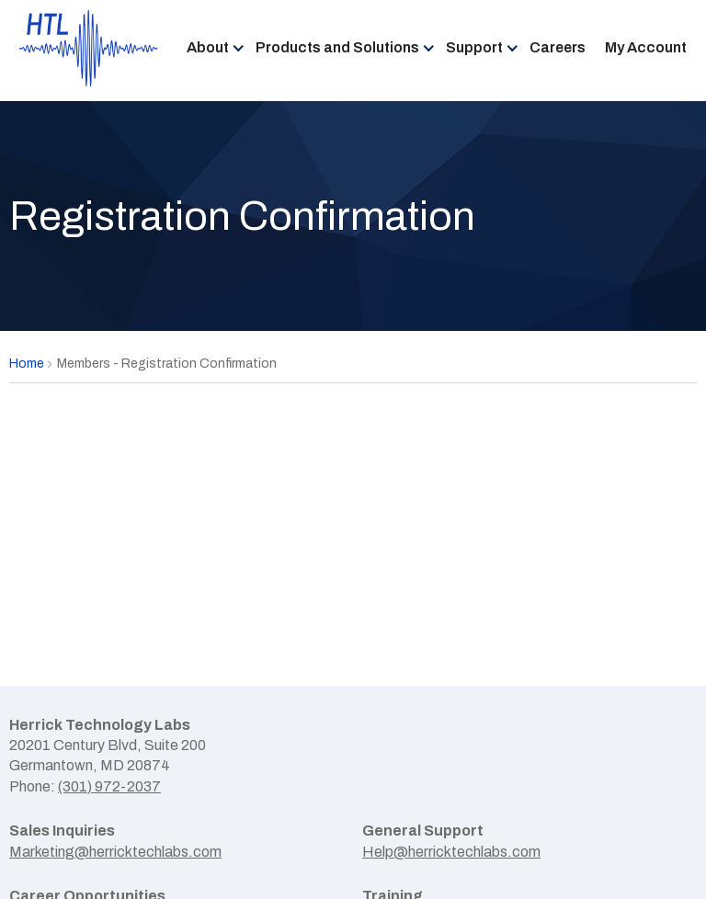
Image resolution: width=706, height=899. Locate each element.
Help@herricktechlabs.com (451, 851)
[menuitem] (210, 48)
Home (26, 363)
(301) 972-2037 (109, 786)
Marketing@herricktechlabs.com (115, 851)
